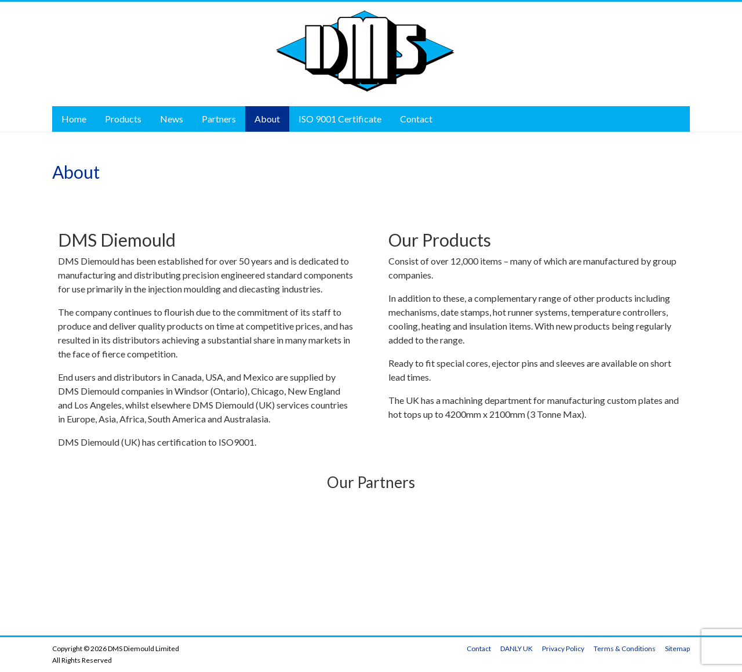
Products (123, 118)
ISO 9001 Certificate (340, 118)
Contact (416, 118)
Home (73, 118)
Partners (219, 118)
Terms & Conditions (625, 648)
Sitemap (677, 648)
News (171, 118)
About (267, 118)
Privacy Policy (563, 648)
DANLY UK (516, 648)
